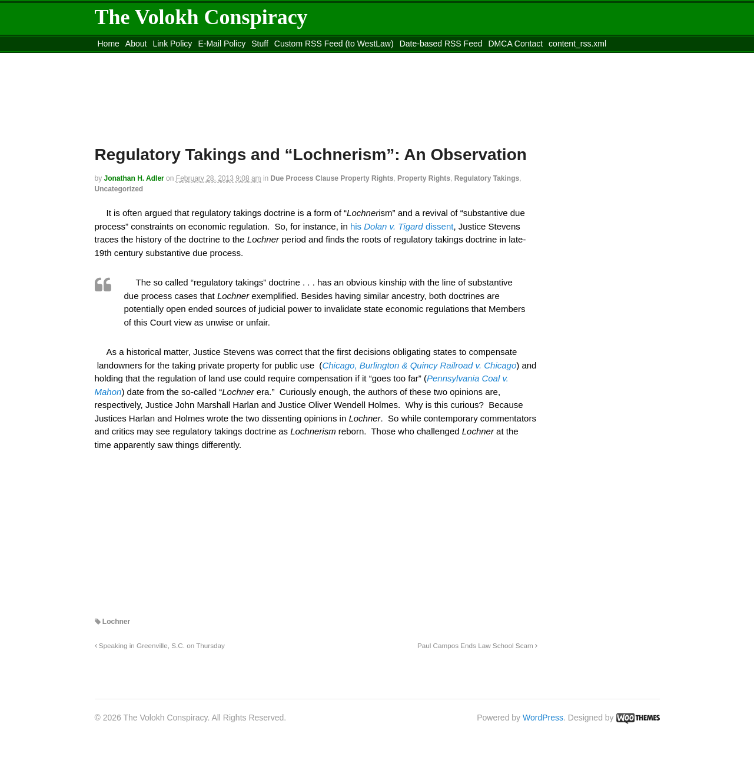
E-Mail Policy (221, 43)
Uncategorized (119, 189)
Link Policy (172, 43)
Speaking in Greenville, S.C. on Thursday (160, 645)
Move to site (265, 58)
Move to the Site (160, 58)
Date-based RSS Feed (441, 43)
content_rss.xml (577, 43)
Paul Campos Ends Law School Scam (477, 645)
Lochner (116, 621)
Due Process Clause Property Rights (332, 178)
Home (108, 43)
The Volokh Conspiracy (201, 17)
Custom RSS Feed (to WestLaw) (334, 43)
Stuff (259, 43)
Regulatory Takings (486, 178)
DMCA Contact (516, 43)
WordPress (543, 717)
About (136, 43)
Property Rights (423, 178)
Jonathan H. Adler (134, 178)
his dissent (402, 226)
